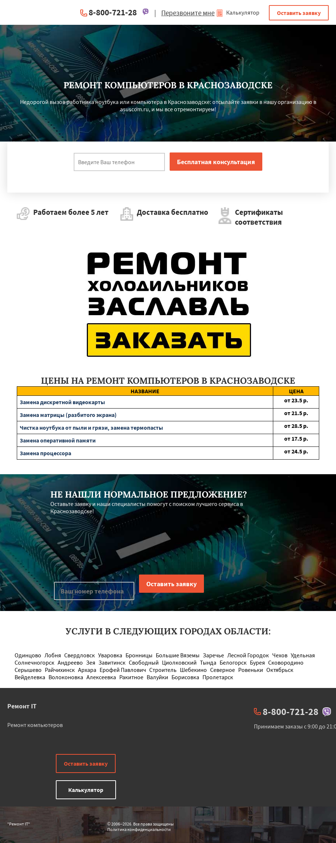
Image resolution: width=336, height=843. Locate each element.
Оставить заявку (299, 12)
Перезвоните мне (188, 12)
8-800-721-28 (113, 12)
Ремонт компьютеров (35, 724)
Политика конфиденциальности (139, 829)
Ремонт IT (21, 706)
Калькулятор (237, 12)
